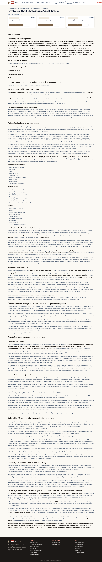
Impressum (77, 548)
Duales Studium (55, 2)
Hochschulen (25, 2)
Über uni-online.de (79, 546)
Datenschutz (78, 550)
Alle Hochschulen (34, 542)
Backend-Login (56, 544)
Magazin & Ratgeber (35, 554)
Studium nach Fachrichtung (36, 544)
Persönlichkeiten (79, 544)
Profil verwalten (56, 542)
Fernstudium (40, 2)
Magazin (61, 2)
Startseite (10, 8)
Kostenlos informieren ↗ (16, 25)
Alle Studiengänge (34, 546)
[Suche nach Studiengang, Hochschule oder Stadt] (88, 2)
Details (27, 25)
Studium (32, 2)
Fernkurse (48, 2)
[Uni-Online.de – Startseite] (14, 2)
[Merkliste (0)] (76, 2)
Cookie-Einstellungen (80, 552)
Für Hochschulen (68, 2)
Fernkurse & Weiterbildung (36, 550)
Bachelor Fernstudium (22, 8)
